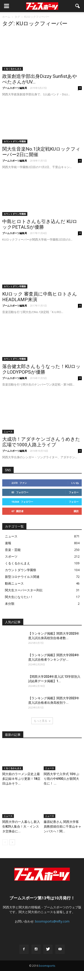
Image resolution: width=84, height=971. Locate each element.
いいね (75, 482)
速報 (8, 543)
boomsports (47, 966)
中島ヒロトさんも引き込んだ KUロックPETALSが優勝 (39, 224)
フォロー (74, 492)
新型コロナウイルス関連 (22, 576)
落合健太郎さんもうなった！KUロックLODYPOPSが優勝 (41, 369)
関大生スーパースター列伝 (24, 590)
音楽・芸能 (13, 550)
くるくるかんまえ (13, 68)
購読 (76, 511)
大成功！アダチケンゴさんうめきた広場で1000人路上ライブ (41, 441)
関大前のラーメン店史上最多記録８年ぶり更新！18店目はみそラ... (21, 778)
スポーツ (11, 556)
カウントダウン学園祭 (15, 141)
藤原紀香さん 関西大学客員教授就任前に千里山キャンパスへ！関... (62, 826)
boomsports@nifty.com (52, 921)
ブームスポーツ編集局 (14, 88)
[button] (77, 6)
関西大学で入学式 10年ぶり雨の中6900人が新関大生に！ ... (61, 778)
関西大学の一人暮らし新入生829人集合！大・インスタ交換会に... (21, 826)
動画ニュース (14, 583)
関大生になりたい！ (19, 597)
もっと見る (42, 721)
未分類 (9, 603)
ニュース (8, 431)
